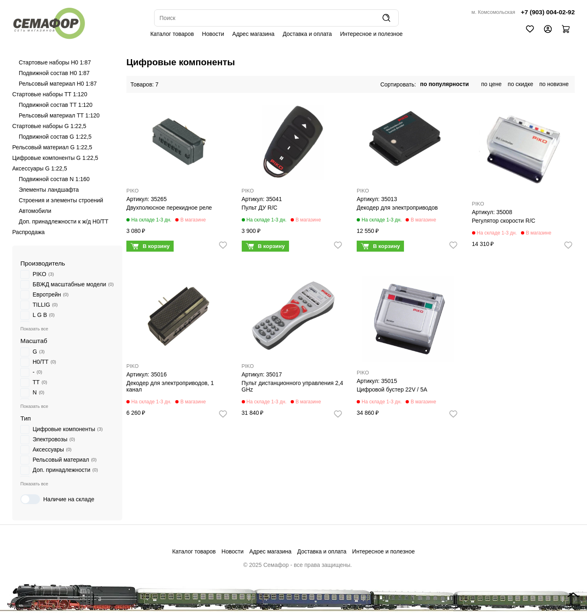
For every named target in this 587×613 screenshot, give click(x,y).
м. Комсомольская (493, 12)
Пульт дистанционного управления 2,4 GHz (292, 386)
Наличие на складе (57, 499)
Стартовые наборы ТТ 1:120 (49, 94)
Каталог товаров (172, 34)
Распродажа (28, 232)
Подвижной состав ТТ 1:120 (56, 105)
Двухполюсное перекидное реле (169, 207)
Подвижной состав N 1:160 (54, 179)
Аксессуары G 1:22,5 (39, 168)
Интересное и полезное (371, 34)
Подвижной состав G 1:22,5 (55, 136)
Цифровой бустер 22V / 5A (392, 389)
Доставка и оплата (307, 34)
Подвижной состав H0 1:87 (54, 73)
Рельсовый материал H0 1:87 (58, 83)
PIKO (132, 191)
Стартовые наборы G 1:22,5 (49, 126)
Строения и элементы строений (61, 200)
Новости (213, 34)
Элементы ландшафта (49, 189)
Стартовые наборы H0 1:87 (55, 62)
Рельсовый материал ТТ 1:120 (59, 115)
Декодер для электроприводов (397, 207)
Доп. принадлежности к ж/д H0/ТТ (63, 221)
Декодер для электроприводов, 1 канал (170, 386)
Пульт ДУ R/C (260, 207)
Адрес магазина (253, 34)
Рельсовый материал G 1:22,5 (52, 147)
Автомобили (35, 211)
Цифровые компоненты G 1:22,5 (55, 158)
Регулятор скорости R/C (504, 220)
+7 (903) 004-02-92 (548, 12)
